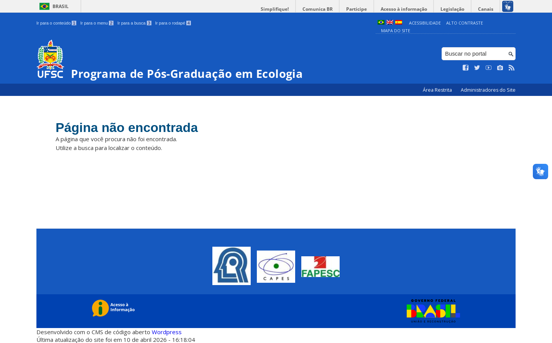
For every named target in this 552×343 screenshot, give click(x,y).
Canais (486, 9)
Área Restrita (438, 90)
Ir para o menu (96, 23)
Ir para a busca (134, 23)
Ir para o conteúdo (56, 23)
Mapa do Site (395, 30)
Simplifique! (280, 9)
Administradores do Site (488, 90)
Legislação (454, 9)
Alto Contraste (464, 23)
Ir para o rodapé (173, 23)
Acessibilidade (425, 23)
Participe (360, 9)
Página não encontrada (129, 127)
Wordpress (167, 331)
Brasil (61, 6)
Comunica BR (322, 9)
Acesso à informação (406, 9)
